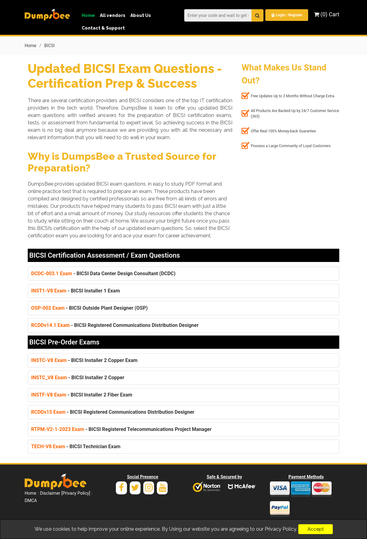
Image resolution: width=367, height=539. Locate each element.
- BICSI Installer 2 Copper (77, 377)
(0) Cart (326, 14)
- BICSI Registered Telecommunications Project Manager (121, 429)
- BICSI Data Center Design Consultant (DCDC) (103, 273)
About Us (140, 15)
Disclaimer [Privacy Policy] (65, 492)
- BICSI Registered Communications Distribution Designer (115, 325)
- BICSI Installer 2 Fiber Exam (81, 394)
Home (88, 15)
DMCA (31, 500)
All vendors (112, 15)
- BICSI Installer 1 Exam (75, 290)
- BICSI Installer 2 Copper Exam (84, 360)
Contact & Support (103, 28)
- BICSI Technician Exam (75, 446)
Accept (316, 529)
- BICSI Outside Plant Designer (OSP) (89, 308)
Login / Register (286, 15)
